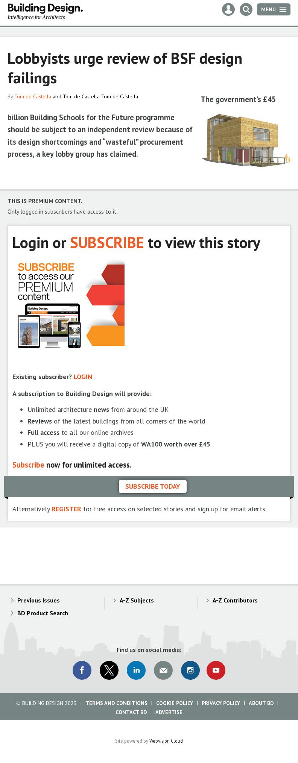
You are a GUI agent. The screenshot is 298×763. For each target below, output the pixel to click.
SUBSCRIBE (107, 242)
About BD (261, 703)
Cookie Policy (174, 703)
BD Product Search (42, 613)
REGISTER (66, 509)
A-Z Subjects (137, 600)
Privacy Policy (221, 703)
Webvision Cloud (166, 741)
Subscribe (28, 465)
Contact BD (131, 712)
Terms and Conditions (116, 703)
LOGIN (83, 376)
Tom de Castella (32, 96)
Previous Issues (38, 600)
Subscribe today (152, 486)
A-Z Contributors (235, 600)
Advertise (168, 712)
